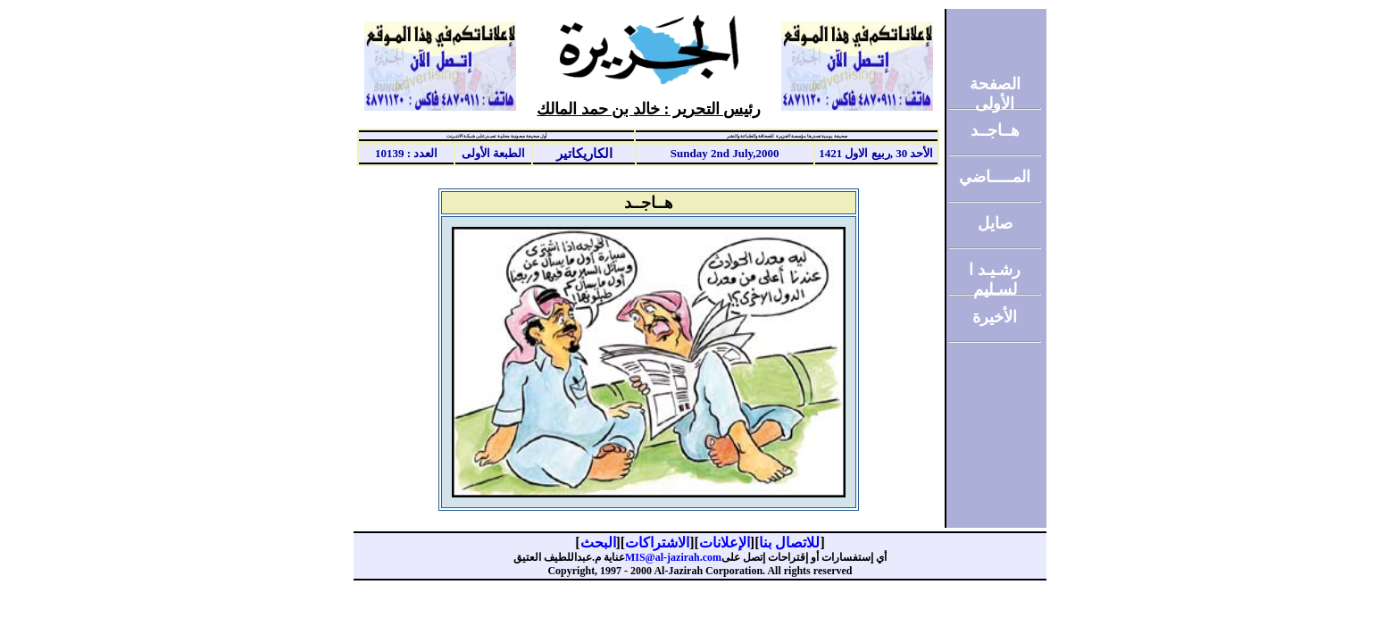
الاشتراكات (657, 542)
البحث (598, 542)
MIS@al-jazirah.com (673, 557)
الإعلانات (724, 542)
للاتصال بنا (789, 542)
